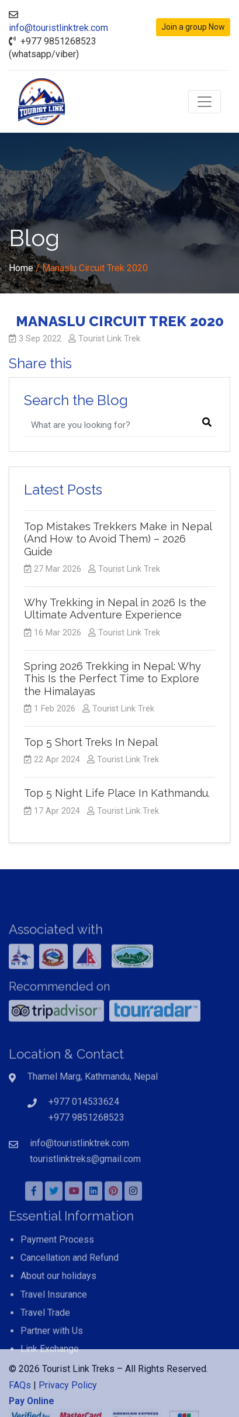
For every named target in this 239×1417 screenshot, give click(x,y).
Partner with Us (51, 1365)
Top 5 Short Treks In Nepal (91, 742)
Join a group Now (193, 27)
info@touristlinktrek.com (58, 27)
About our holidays (58, 1310)
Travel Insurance (53, 1329)
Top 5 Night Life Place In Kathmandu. (117, 793)
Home (21, 268)
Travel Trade (45, 1347)
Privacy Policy (68, 1404)
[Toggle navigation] (204, 101)
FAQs (20, 1404)
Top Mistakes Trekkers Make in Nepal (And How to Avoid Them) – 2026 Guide (118, 539)
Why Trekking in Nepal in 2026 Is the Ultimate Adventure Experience (115, 608)
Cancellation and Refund (69, 1292)
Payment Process (57, 1274)
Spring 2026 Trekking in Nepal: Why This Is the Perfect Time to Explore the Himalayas (112, 678)
